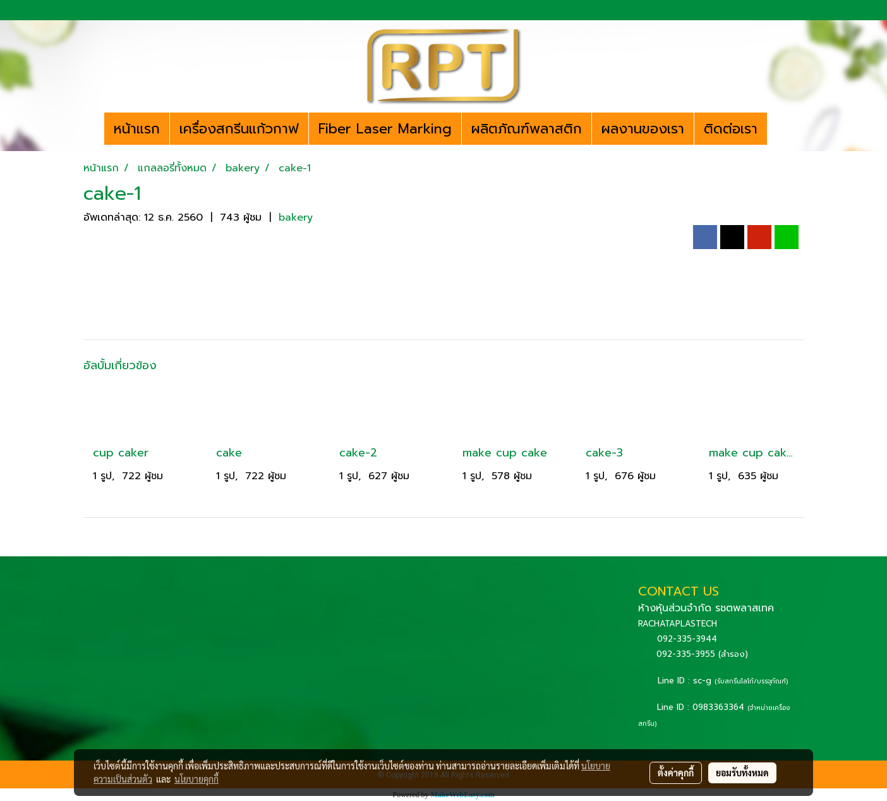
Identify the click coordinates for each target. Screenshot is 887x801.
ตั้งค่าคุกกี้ (676, 772)
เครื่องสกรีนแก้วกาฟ (239, 128)
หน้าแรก (137, 128)
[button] (778, 129)
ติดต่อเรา (730, 128)
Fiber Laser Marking (385, 128)
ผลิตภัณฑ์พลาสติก (526, 128)
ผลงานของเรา (642, 128)
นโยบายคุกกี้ (196, 779)
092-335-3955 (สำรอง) (702, 654)
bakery (296, 217)
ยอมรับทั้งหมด (742, 772)
